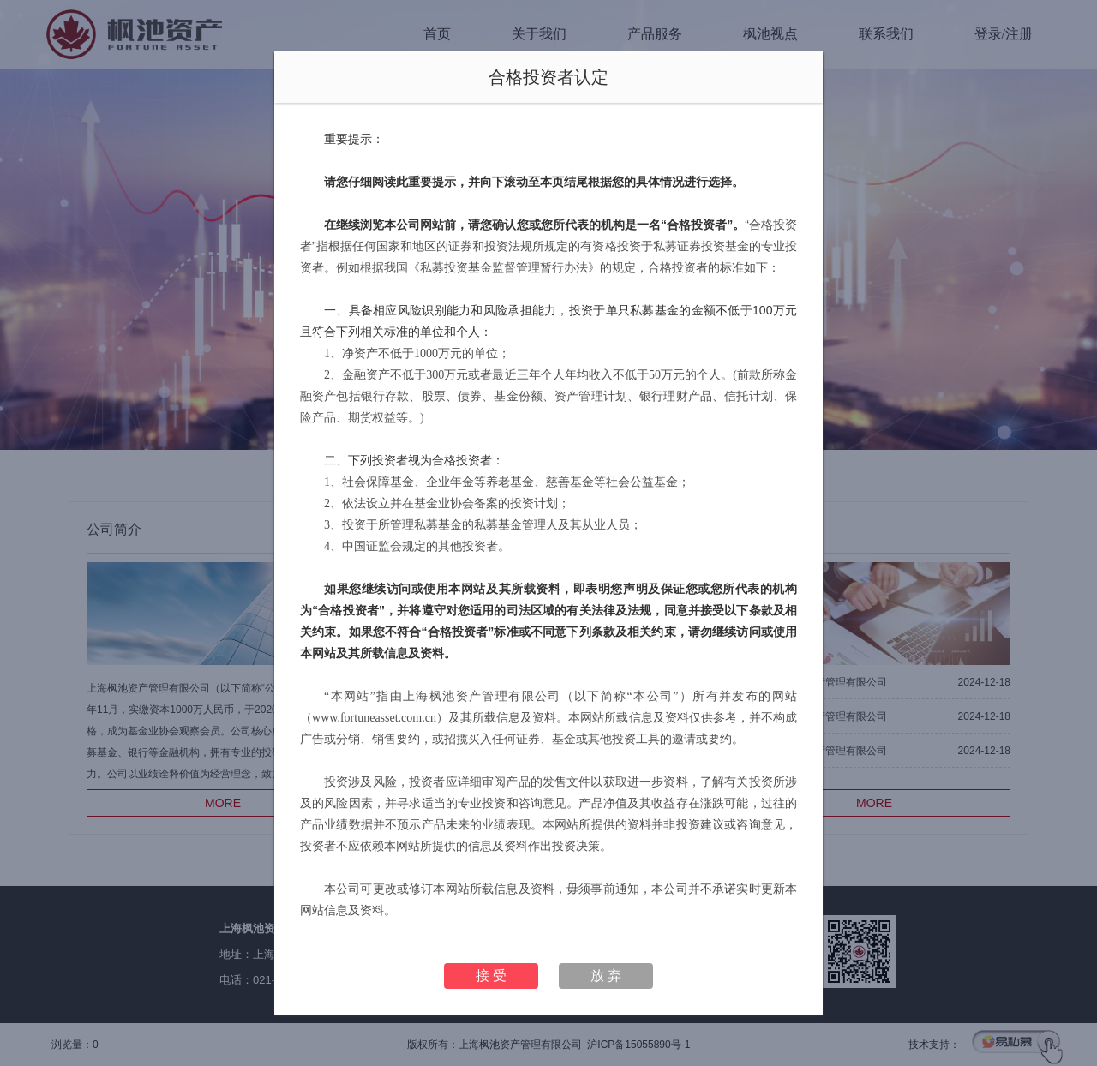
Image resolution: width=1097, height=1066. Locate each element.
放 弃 (605, 975)
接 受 (491, 975)
